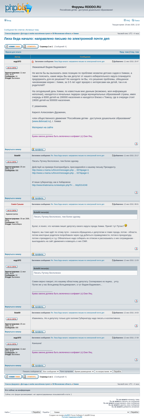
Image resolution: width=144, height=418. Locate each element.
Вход (7, 21)
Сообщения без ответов (14, 30)
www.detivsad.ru (41, 121)
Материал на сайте (42, 127)
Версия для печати (13, 52)
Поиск (136, 21)
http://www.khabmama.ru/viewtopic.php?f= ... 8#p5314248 (59, 185)
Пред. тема (124, 52)
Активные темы (32, 30)
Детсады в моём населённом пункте (36, 33)
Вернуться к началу (13, 149)
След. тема (134, 52)
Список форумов (12, 33)
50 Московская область (62, 33)
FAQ (127, 21)
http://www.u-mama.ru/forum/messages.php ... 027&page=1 (60, 173)
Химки (76, 33)
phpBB (66, 415)
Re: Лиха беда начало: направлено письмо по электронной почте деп (77, 156)
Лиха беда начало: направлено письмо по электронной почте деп (56, 38)
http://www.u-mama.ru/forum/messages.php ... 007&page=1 (60, 170)
